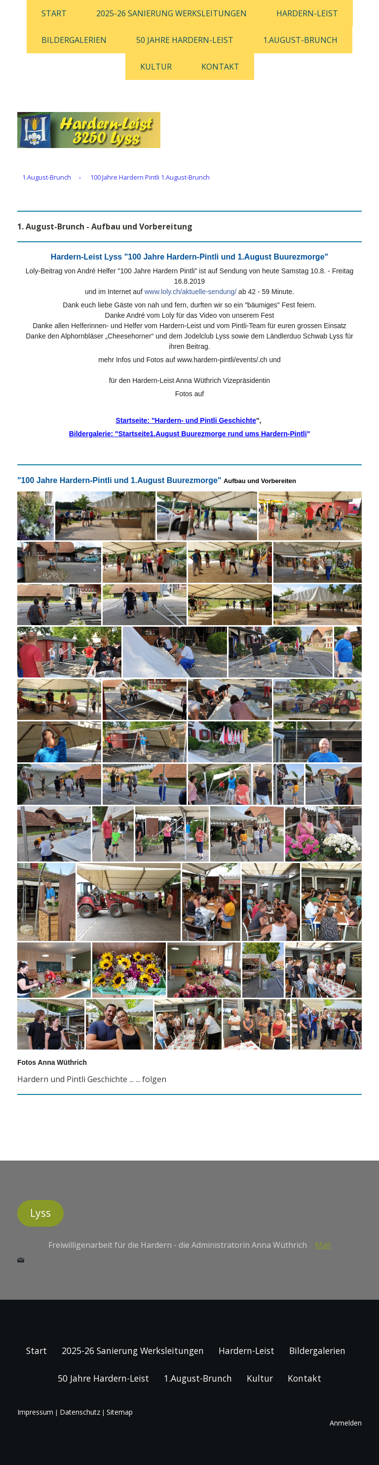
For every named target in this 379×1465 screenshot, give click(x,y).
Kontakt (220, 66)
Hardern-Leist (307, 13)
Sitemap (120, 1412)
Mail (323, 1245)
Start (54, 13)
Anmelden (346, 1422)
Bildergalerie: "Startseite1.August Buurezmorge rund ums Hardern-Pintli (188, 434)
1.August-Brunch (300, 40)
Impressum (35, 1412)
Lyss (40, 1213)
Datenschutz (80, 1412)
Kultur (156, 66)
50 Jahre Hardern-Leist (184, 40)
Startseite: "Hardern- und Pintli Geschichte (186, 420)
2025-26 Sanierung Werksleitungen (171, 13)
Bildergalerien (74, 40)
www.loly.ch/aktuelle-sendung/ (191, 292)
